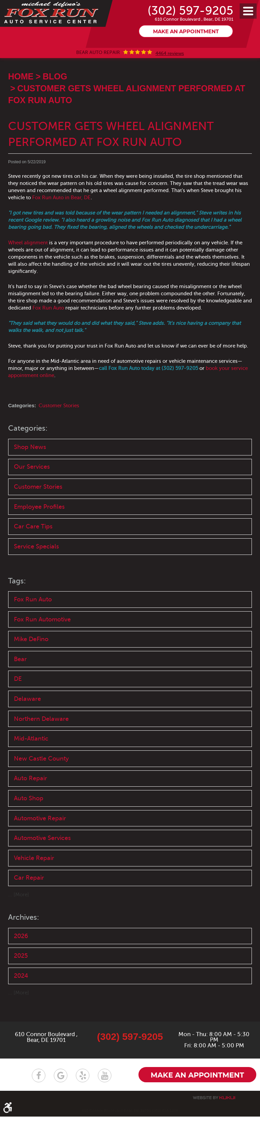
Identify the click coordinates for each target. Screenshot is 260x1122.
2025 (21, 976)
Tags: (17, 598)
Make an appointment (186, 48)
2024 (21, 996)
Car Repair (29, 898)
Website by (214, 1103)
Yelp (82, 1080)
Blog (55, 92)
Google (60, 1080)
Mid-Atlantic (31, 757)
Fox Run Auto (48, 324)
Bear (20, 677)
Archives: (24, 938)
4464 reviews (169, 70)
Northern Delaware (41, 737)
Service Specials (36, 563)
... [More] (18, 915)
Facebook (38, 1080)
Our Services (32, 483)
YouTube (104, 1080)
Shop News (30, 463)
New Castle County (41, 777)
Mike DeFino (31, 657)
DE (18, 697)
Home (21, 92)
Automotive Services (42, 858)
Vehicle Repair (34, 878)
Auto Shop (28, 818)
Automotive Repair (40, 838)
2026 (21, 956)
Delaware (27, 717)
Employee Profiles (39, 523)
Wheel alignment (28, 259)
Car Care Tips (33, 543)
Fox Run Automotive (42, 637)
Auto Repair (30, 797)
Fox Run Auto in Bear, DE (61, 214)
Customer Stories (59, 422)
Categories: (29, 445)
